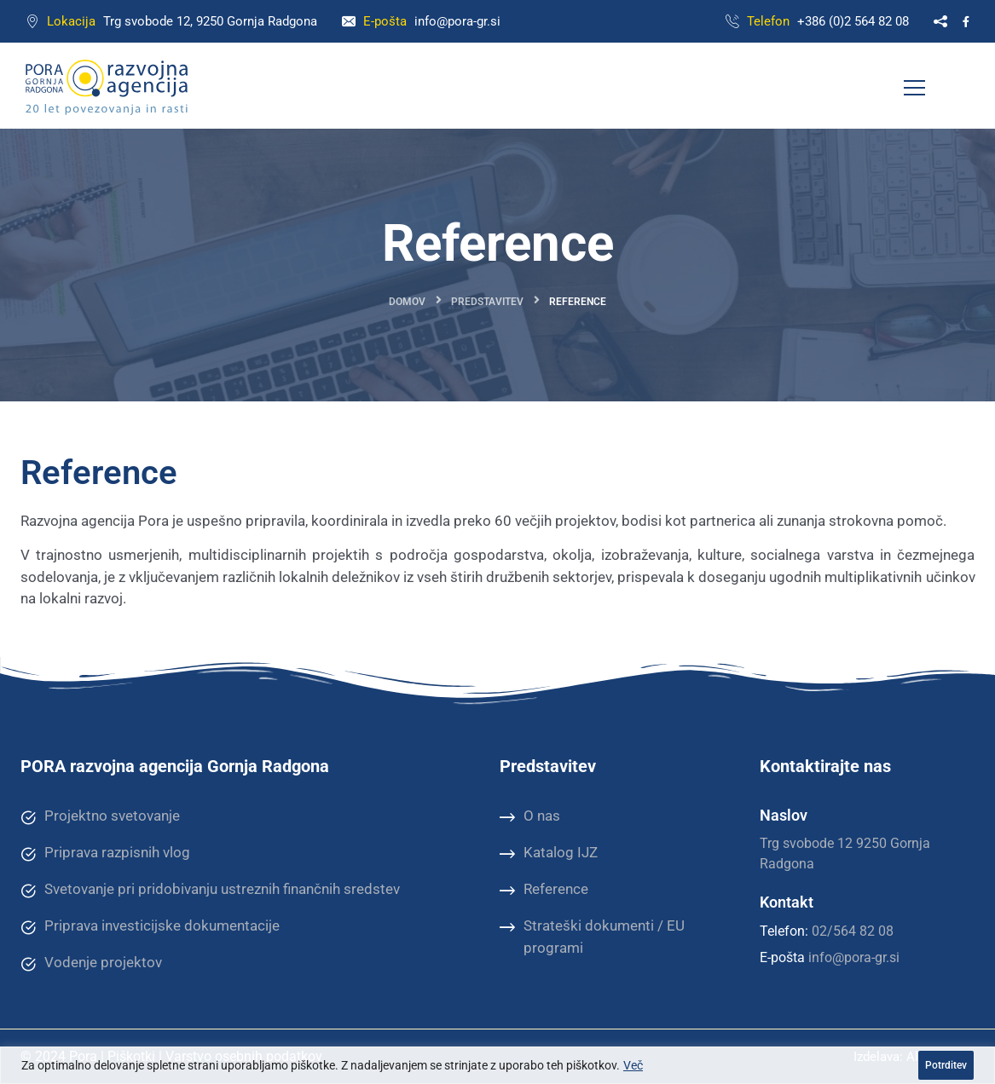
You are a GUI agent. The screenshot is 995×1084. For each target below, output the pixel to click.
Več (633, 1065)
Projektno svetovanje (100, 816)
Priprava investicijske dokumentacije (150, 926)
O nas (530, 816)
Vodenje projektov (91, 963)
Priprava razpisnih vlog (105, 853)
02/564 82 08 (853, 931)
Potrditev (946, 1065)
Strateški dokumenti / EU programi (592, 936)
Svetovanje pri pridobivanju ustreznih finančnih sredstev (210, 889)
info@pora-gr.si (457, 21)
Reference (544, 889)
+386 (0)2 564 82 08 (853, 21)
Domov (407, 302)
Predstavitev (487, 302)
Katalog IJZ (549, 853)
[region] (497, 1065)
